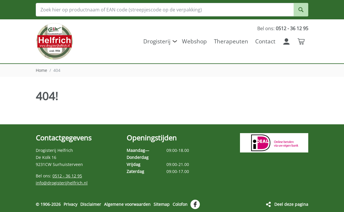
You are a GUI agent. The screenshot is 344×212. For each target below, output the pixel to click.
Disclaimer (90, 204)
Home (41, 70)
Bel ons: (282, 28)
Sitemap (162, 204)
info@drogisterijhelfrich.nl (62, 183)
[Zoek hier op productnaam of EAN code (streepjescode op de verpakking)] (172, 9)
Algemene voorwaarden (127, 204)
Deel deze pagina (291, 204)
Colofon (180, 204)
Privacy (70, 204)
